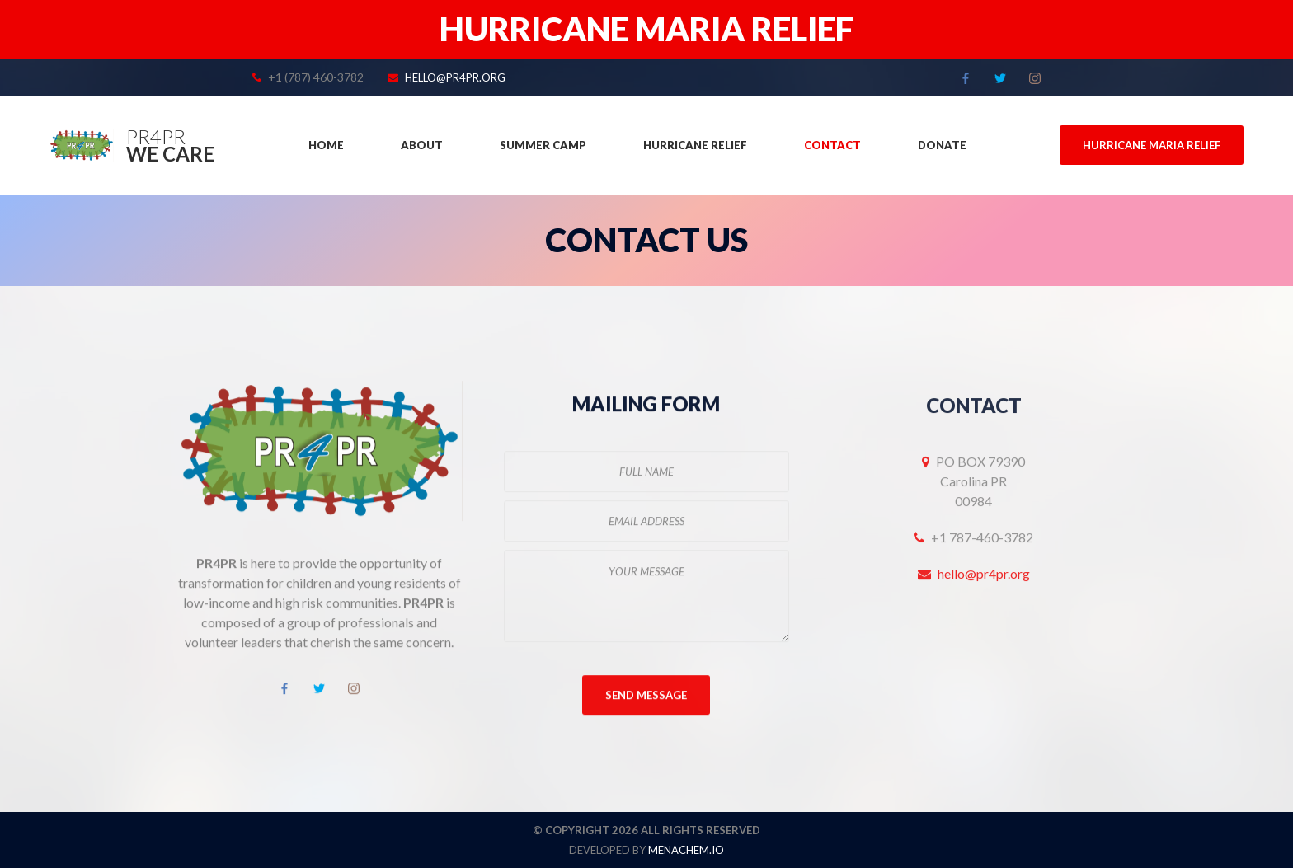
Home (326, 145)
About (422, 145)
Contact (832, 145)
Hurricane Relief (695, 145)
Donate (942, 145)
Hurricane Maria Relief (1151, 145)
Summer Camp (543, 145)
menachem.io (686, 849)
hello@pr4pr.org (455, 77)
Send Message (646, 696)
